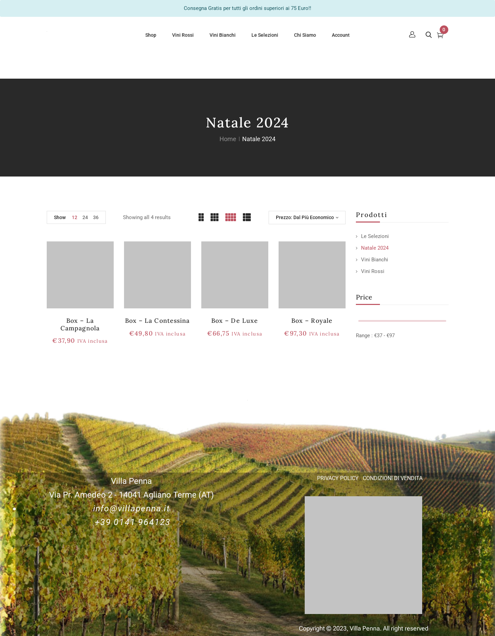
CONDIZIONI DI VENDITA (393, 478)
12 (74, 217)
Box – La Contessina (157, 321)
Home (228, 139)
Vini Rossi (372, 271)
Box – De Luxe (234, 321)
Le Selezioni (375, 236)
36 (96, 217)
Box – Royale (311, 321)
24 (85, 217)
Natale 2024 (375, 248)
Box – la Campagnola (79, 324)
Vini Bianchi (374, 260)
